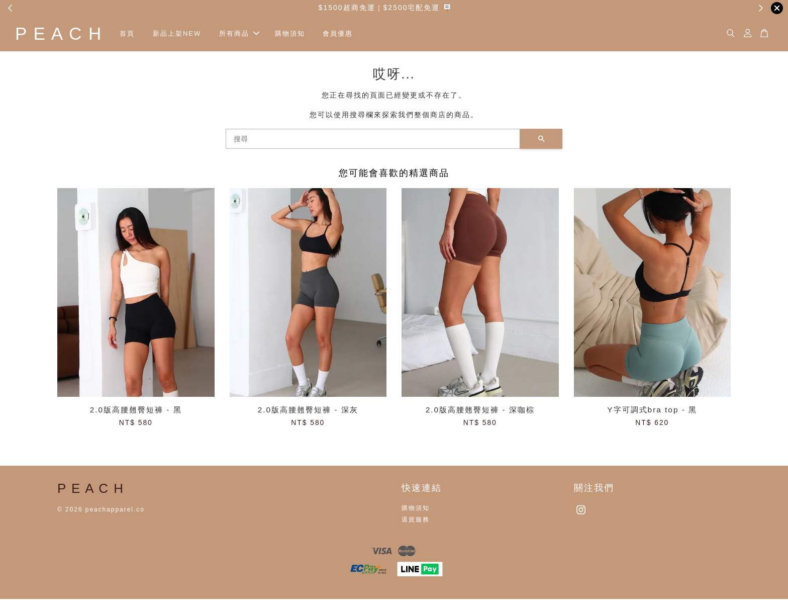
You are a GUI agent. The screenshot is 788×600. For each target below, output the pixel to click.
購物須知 (297, 34)
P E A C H (62, 34)
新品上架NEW (184, 34)
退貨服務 (416, 520)
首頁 (134, 34)
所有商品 (247, 34)
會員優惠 (345, 34)
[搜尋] (373, 140)
